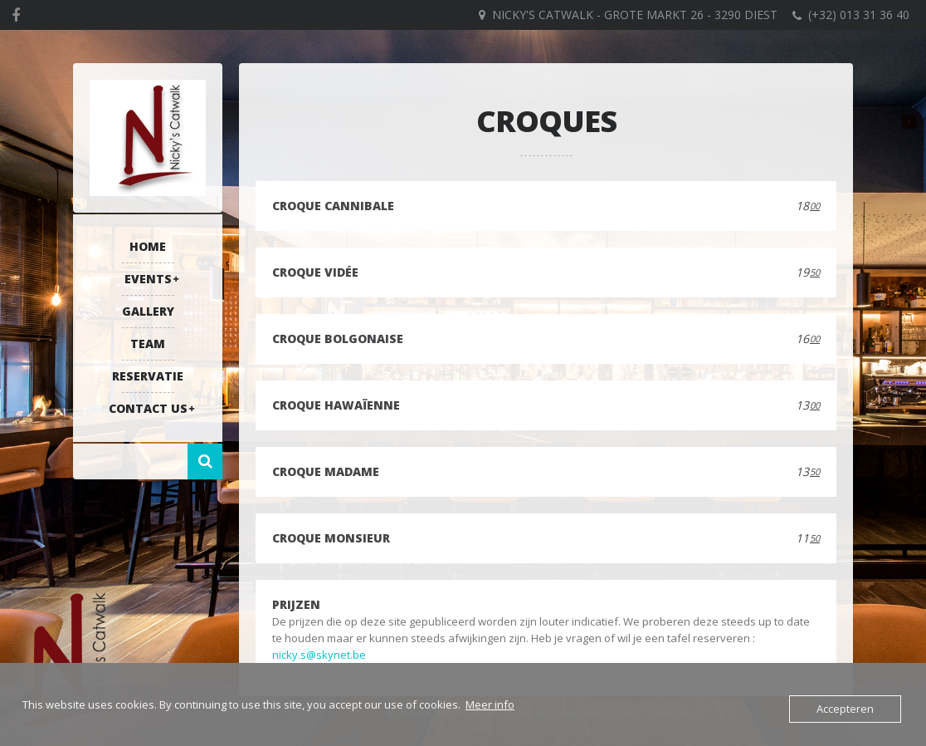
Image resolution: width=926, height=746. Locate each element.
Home (147, 246)
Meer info (489, 704)
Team (147, 343)
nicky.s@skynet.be (319, 654)
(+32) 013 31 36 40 (858, 14)
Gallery (148, 311)
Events (148, 279)
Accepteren (845, 708)
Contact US (148, 408)
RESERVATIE (147, 376)
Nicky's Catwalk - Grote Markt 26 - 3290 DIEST (634, 14)
